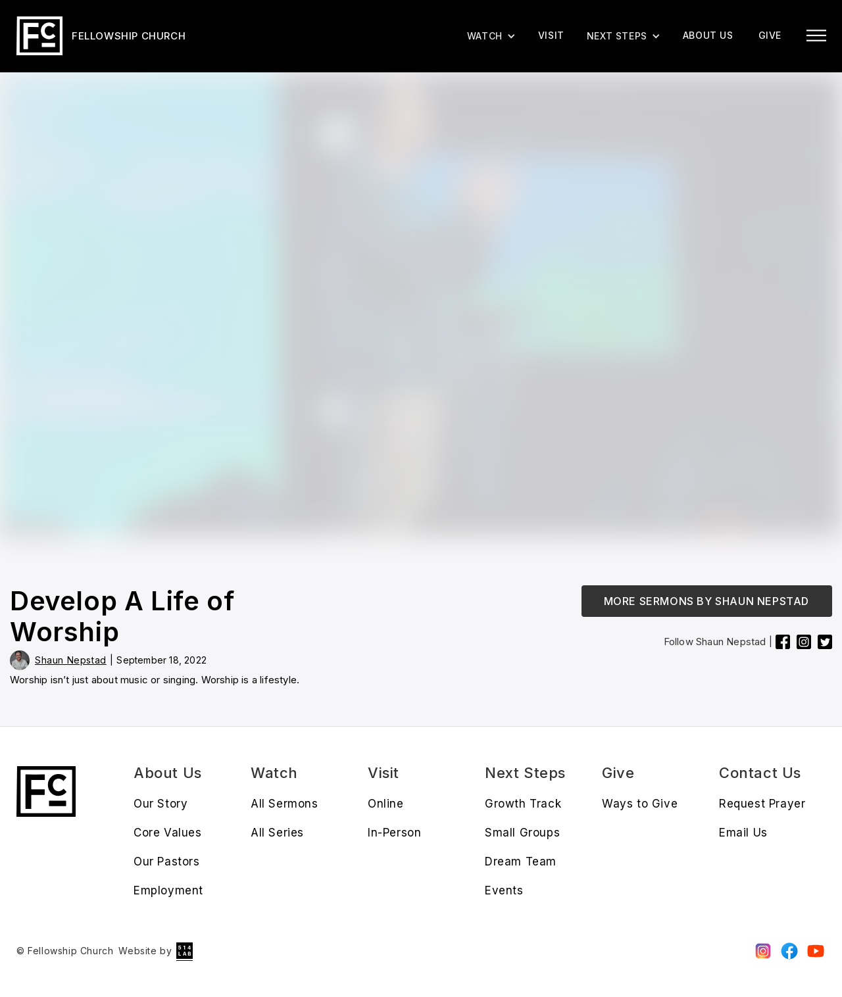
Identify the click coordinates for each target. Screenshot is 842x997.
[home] (101, 35)
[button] (623, 36)
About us (708, 35)
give (769, 35)
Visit (551, 35)
